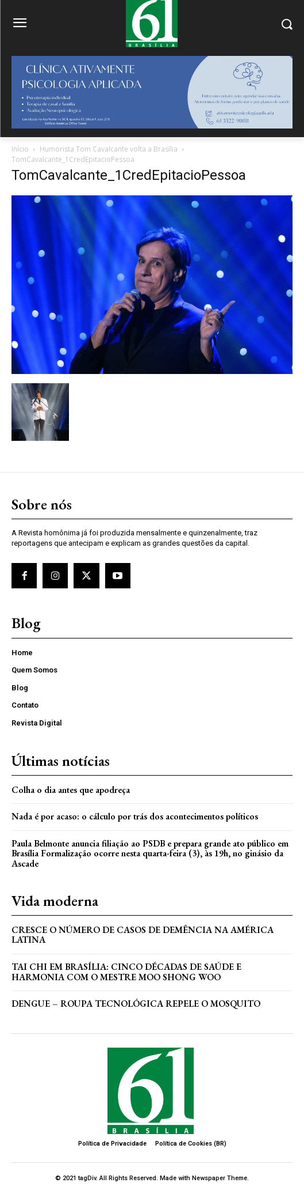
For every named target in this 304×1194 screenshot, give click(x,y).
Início (20, 149)
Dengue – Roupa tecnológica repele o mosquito (135, 1003)
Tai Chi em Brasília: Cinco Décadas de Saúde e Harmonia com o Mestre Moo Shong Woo (126, 972)
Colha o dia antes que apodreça (70, 790)
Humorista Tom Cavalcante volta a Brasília (109, 149)
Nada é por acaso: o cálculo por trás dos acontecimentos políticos (134, 816)
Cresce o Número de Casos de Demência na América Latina (142, 935)
